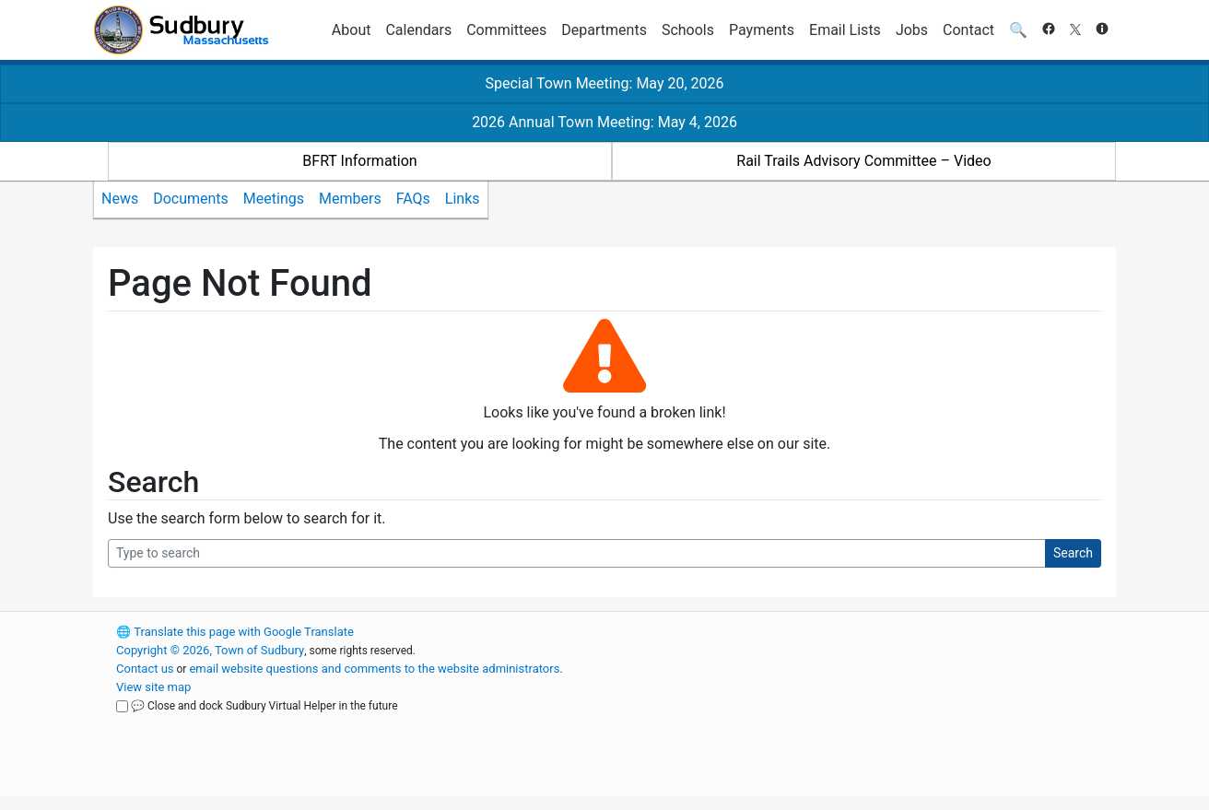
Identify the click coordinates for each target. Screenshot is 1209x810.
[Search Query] (577, 553)
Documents (191, 198)
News (119, 198)
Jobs (912, 30)
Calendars (418, 30)
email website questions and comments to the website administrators (374, 668)
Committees (506, 30)
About (351, 30)
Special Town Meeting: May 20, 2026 (604, 83)
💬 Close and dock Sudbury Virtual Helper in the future (264, 705)
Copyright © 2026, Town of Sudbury (210, 650)
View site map (153, 687)
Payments (761, 30)
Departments (604, 30)
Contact (968, 30)
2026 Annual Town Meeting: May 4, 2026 (604, 122)
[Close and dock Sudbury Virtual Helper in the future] (122, 706)
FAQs (413, 198)
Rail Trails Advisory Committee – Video (863, 161)
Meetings (273, 198)
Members (350, 198)
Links (462, 198)
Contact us (145, 668)
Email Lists (845, 30)
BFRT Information (359, 161)
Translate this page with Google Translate (235, 632)
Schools (688, 30)
